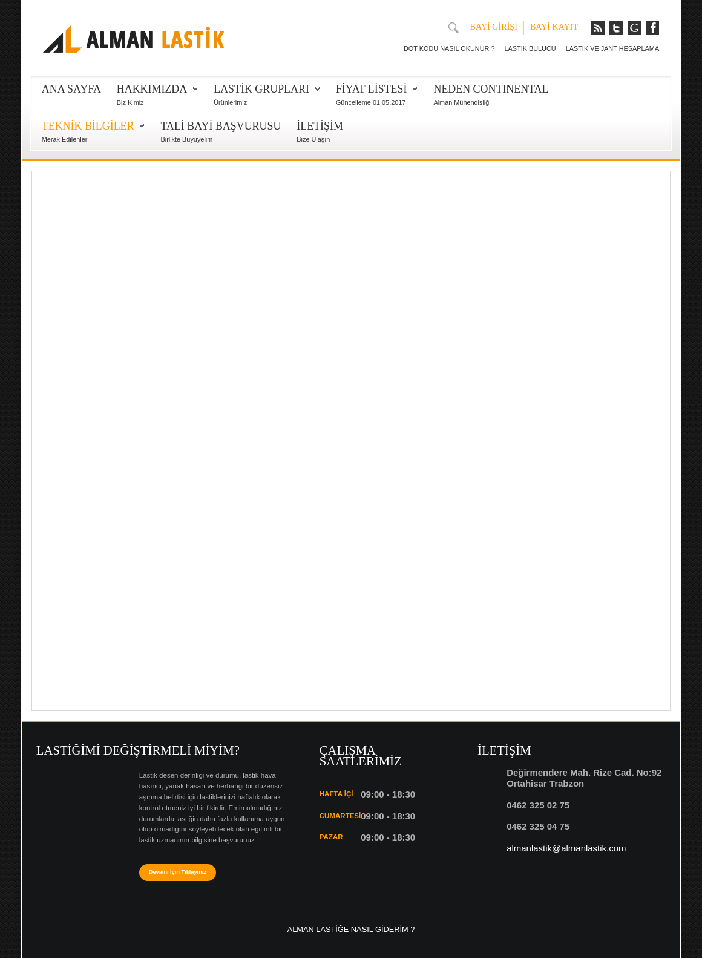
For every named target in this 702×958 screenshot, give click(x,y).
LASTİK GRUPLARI (261, 89)
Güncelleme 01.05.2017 (370, 102)
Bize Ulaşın (313, 139)
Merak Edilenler (65, 139)
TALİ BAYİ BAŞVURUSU (220, 126)
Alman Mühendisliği (461, 102)
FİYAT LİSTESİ (371, 89)
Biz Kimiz (130, 102)
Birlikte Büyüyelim (186, 139)
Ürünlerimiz (230, 102)
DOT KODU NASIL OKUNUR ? (449, 48)
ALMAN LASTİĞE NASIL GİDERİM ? (351, 929)
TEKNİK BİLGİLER (88, 126)
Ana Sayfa (71, 89)
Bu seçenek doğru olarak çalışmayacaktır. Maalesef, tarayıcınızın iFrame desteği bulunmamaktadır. (351, 439)
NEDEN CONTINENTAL (490, 89)
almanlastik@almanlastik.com (566, 848)
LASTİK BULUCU (530, 48)
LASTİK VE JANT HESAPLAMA (613, 48)
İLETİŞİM (320, 126)
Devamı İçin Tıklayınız (177, 872)
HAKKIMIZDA (152, 89)
